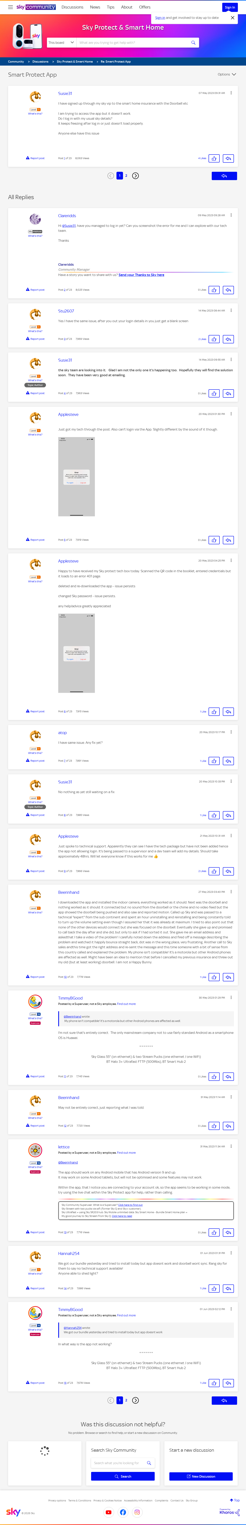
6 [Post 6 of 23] (65, 711)
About (127, 7)
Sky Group (192, 1500)
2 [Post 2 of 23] (64, 289)
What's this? (35, 113)
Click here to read (122, 1216)
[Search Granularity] (61, 43)
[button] (231, 92)
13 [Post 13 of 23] (65, 1232)
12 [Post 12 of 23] (65, 1125)
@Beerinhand (72, 1016)
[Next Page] (135, 176)
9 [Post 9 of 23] (65, 871)
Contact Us (177, 1500)
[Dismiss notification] (233, 18)
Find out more (126, 1004)
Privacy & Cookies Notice (107, 1500)
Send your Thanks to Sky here (141, 275)
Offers (145, 7)
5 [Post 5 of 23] (64, 539)
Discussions (72, 7)
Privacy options (57, 1500)
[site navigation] (10, 7)
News (95, 7)
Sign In (230, 7)
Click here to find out (130, 1204)
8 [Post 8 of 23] (65, 815)
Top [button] (237, 1500)
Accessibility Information (138, 1500)
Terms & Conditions (79, 1500)
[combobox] (132, 43)
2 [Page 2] (126, 176)
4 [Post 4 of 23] (65, 393)
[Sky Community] (36, 7)
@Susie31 (69, 226)
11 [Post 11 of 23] (65, 1076)
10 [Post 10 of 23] (65, 976)
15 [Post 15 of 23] (65, 1382)
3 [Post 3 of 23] (64, 338)
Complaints (161, 1500)
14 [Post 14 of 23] (65, 1288)
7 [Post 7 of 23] (64, 760)
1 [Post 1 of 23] (64, 158)
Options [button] (224, 74)
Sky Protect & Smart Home (123, 27)
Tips (110, 7)
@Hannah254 (73, 1328)
